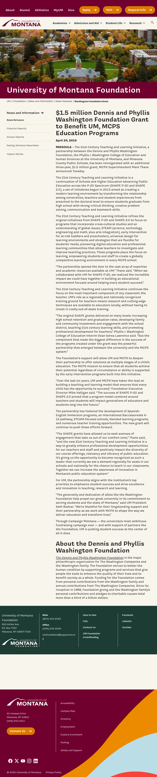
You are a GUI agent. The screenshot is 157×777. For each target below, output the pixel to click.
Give (71, 10)
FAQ (85, 621)
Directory (66, 718)
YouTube (126, 627)
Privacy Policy (53, 772)
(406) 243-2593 (51, 628)
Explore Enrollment (71, 734)
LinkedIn (127, 621)
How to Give (89, 615)
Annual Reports (15, 137)
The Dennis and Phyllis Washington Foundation (90, 558)
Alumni (25, 10)
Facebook (127, 615)
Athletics (42, 10)
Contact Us (89, 627)
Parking (65, 742)
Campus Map (68, 711)
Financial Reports (16, 128)
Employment (68, 726)
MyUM (58, 10)
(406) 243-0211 (16, 720)
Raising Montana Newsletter (23, 145)
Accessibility (68, 703)
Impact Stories (15, 154)
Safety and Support (71, 750)
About (10, 10)
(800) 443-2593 (51, 618)
